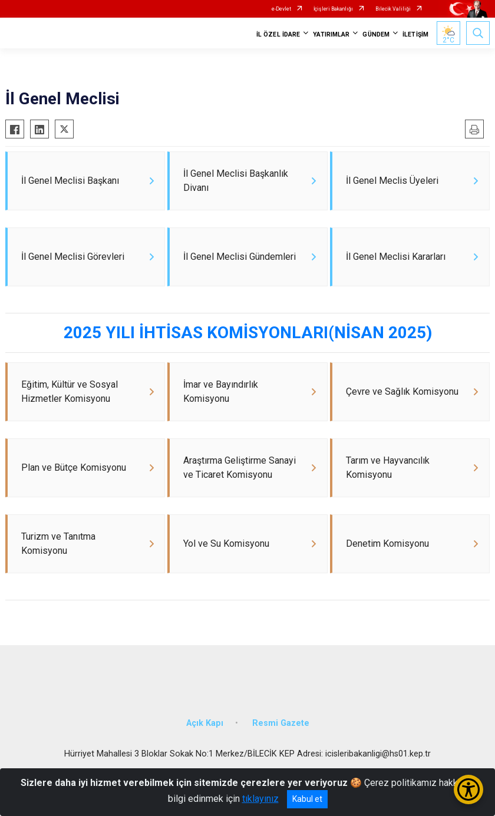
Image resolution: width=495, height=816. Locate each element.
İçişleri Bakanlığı (333, 9)
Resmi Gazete (280, 741)
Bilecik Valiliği (393, 9)
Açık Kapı (204, 741)
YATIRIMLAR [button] (331, 34)
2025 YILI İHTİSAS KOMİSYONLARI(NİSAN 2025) (248, 339)
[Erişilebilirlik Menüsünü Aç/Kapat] (468, 789)
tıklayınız (260, 798)
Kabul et (307, 799)
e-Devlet (281, 9)
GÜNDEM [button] (376, 34)
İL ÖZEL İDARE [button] (278, 34)
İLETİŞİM (415, 34)
